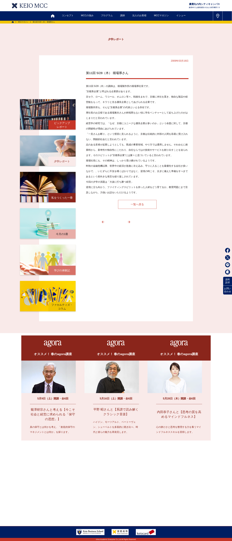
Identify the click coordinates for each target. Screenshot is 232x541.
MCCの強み (87, 15)
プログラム (107, 15)
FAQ (113, 503)
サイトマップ (96, 503)
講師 (122, 15)
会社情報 (62, 510)
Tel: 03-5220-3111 (176, 503)
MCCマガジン (161, 15)
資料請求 (227, 281)
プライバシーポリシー (91, 510)
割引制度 (85, 488)
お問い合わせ (227, 290)
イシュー (181, 15)
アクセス (46, 503)
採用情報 (46, 510)
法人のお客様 (139, 15)
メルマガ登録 (104, 488)
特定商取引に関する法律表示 (126, 510)
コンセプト (68, 15)
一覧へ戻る (137, 204)
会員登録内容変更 (67, 503)
